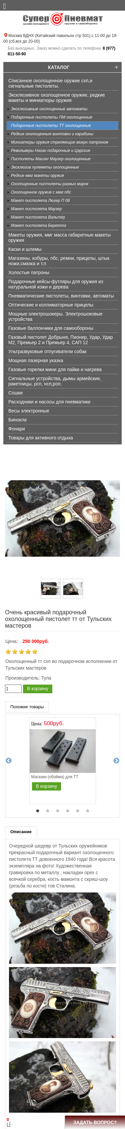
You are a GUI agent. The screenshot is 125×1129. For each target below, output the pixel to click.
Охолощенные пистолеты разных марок (49, 184)
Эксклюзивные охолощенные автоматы (49, 109)
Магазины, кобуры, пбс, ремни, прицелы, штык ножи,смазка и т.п (58, 261)
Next (116, 761)
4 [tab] (67, 811)
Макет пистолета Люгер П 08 (40, 200)
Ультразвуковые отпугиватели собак (47, 351)
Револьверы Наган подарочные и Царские (50, 150)
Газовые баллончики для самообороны (50, 328)
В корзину (37, 688)
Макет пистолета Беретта (38, 225)
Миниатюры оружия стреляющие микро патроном (59, 142)
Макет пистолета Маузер (36, 209)
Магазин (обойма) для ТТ (54, 777)
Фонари (16, 428)
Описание (21, 831)
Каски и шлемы (24, 249)
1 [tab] (37, 811)
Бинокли (17, 419)
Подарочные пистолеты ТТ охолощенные (51, 125)
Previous (8, 761)
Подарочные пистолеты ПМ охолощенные (51, 117)
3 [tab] (57, 811)
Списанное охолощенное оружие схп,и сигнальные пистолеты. (50, 83)
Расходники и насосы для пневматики (49, 401)
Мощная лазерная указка (35, 360)
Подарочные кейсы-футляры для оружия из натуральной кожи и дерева (55, 284)
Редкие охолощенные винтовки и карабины (52, 134)
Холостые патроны (28, 272)
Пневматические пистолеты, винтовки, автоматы (61, 295)
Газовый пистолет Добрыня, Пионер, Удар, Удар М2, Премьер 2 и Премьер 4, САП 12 (60, 339)
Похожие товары (27, 706)
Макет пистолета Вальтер (38, 217)
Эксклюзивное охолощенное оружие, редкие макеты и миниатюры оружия (56, 97)
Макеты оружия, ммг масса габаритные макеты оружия (59, 237)
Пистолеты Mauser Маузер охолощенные (51, 159)
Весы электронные (28, 410)
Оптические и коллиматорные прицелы (50, 304)
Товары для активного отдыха (40, 437)
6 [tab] (87, 811)
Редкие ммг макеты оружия (37, 175)
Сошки (15, 392)
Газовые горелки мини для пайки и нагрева (55, 369)
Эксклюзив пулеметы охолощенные (45, 167)
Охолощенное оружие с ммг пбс (41, 192)
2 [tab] (47, 811)
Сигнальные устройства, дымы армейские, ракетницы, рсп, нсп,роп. (54, 381)
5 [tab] (77, 811)
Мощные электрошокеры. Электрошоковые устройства (55, 316)
